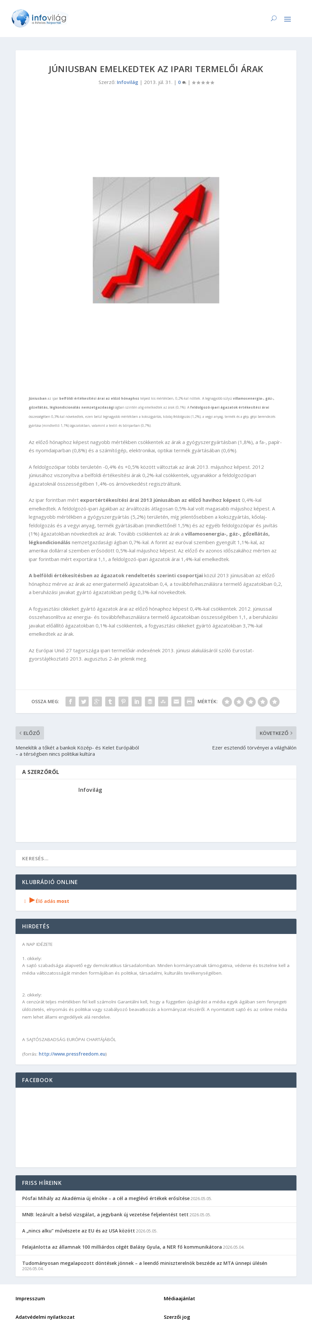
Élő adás (45, 901)
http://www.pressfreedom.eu (72, 1054)
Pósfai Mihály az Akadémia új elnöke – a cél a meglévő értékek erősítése (106, 1198)
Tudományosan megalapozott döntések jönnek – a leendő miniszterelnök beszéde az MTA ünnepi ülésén (144, 1263)
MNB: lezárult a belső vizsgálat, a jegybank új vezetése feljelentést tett (105, 1214)
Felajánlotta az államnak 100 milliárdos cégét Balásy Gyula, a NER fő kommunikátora (122, 1247)
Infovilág (127, 82)
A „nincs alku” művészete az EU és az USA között (78, 1231)
